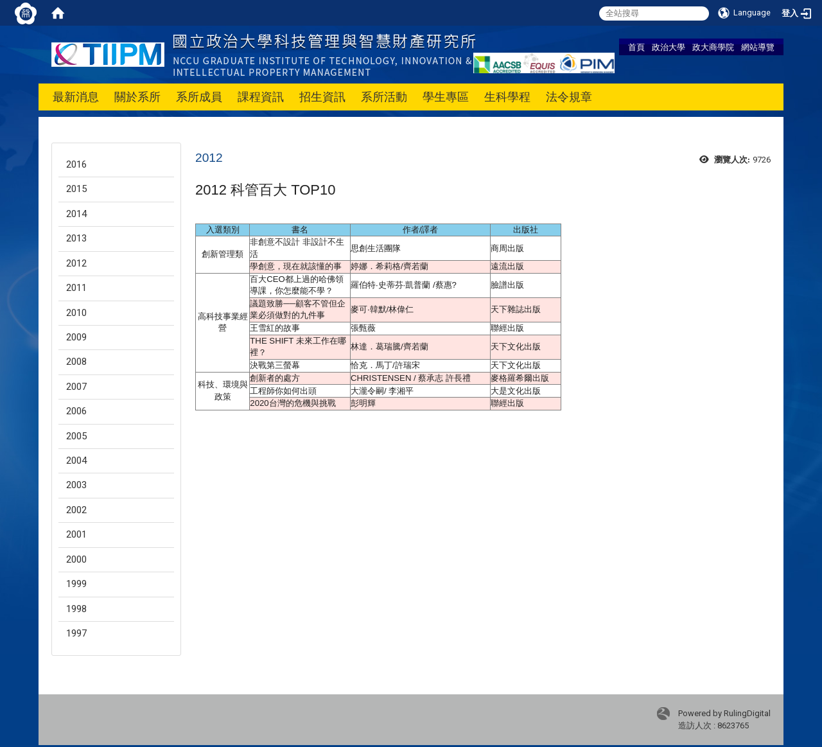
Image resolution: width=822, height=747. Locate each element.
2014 (76, 214)
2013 (76, 238)
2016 (76, 164)
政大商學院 (713, 47)
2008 (76, 361)
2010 (76, 313)
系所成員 (199, 96)
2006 (76, 411)
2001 (76, 534)
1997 (76, 633)
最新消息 (76, 96)
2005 (76, 436)
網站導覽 (757, 47)
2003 (76, 485)
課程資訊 (261, 96)
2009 (76, 337)
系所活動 (384, 96)
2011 (76, 288)
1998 (76, 609)
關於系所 (137, 96)
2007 (76, 386)
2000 (76, 559)
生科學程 (507, 96)
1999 (76, 584)
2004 (76, 460)
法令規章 (569, 96)
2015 (76, 189)
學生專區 (446, 96)
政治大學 (668, 47)
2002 (76, 510)
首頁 (636, 47)
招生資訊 (322, 96)
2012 (76, 263)
